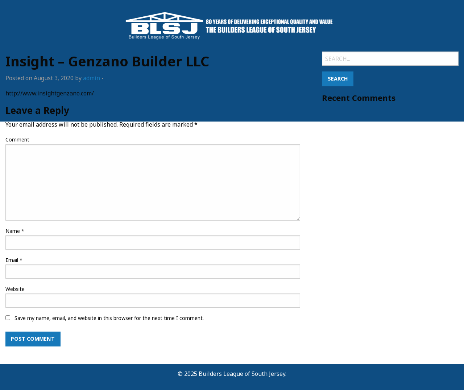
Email (13, 259)
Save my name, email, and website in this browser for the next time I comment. (109, 318)
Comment (17, 139)
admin (91, 78)
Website (15, 289)
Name (14, 230)
